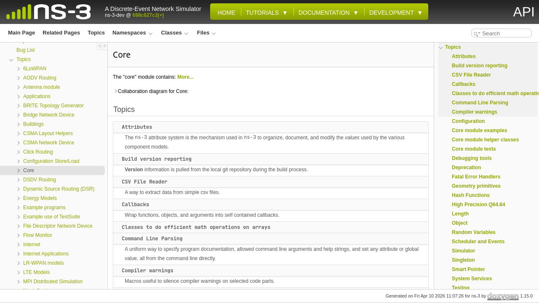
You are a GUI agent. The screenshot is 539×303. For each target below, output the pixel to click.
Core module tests (474, 149)
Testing (461, 288)
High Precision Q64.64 (478, 204)
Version (134, 170)
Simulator (463, 251)
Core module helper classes (485, 140)
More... (185, 77)
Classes (175, 32)
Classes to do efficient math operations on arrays (196, 227)
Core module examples (479, 130)
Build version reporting (157, 159)
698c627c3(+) (148, 15)
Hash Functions (471, 195)
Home (224, 12)
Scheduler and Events (478, 242)
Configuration (468, 121)
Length (460, 214)
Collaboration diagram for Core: (150, 91)
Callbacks (135, 204)
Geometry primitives (476, 186)
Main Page (21, 32)
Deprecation (466, 167)
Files (206, 32)
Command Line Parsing (152, 238)
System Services (472, 279)
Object (459, 223)
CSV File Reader (144, 181)
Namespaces (132, 32)
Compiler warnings (147, 270)
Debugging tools (472, 158)
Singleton (463, 260)
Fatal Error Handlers (476, 177)
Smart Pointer (468, 269)
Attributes (137, 127)
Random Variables (474, 232)
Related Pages (61, 32)
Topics (96, 32)
